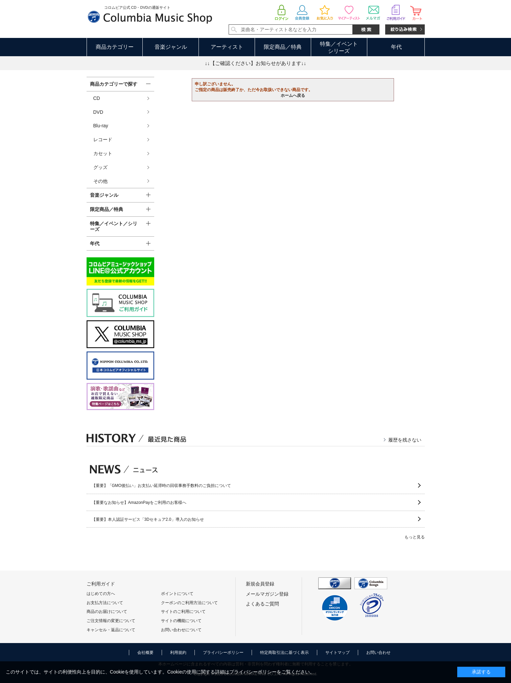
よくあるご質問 (262, 603)
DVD (98, 112)
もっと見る (414, 537)
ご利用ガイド (101, 583)
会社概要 (145, 652)
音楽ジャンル (171, 47)
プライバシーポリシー (223, 652)
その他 (100, 181)
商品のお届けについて (107, 611)
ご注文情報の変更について (111, 620)
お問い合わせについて (181, 629)
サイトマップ (337, 652)
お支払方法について (105, 602)
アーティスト (227, 47)
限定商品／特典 (283, 47)
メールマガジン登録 (267, 594)
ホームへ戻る (293, 95)
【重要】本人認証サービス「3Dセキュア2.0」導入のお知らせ (148, 519)
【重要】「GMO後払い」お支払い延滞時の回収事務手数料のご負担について (161, 485)
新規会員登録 (260, 583)
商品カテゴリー (115, 47)
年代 (396, 47)
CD (96, 98)
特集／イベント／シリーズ (113, 226)
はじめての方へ (101, 593)
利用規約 (178, 652)
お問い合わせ (378, 652)
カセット (102, 153)
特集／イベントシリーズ (339, 47)
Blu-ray (100, 125)
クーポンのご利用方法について (189, 602)
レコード (102, 139)
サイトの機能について (181, 620)
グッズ (100, 167)
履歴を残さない (404, 440)
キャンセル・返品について (111, 629)
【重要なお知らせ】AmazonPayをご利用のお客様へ (139, 502)
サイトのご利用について (183, 611)
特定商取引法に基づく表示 (284, 652)
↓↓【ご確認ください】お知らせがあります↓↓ (255, 63)
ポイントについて (177, 593)
